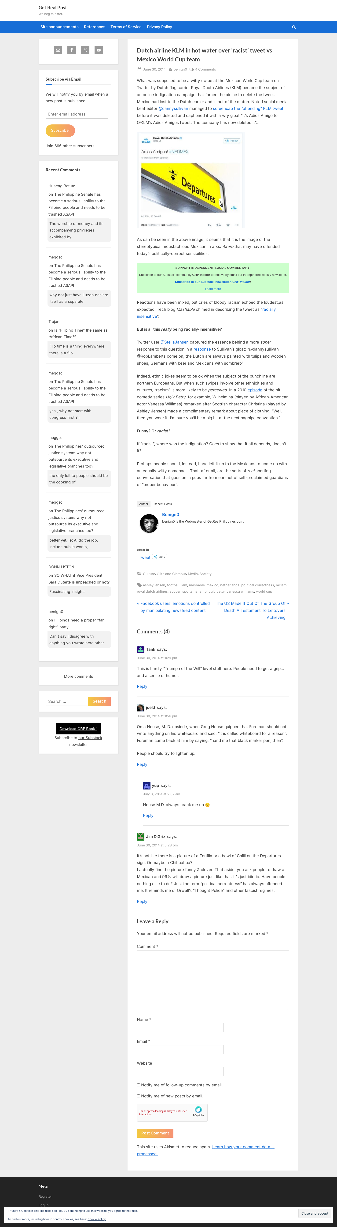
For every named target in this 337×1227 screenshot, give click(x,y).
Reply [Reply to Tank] (142, 686)
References (94, 26)
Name (144, 1019)
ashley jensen (154, 585)
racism (281, 585)
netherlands (229, 585)
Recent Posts (163, 504)
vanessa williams (240, 591)
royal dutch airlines (152, 591)
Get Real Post (53, 7)
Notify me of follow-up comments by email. (182, 1085)
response (202, 349)
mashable (197, 585)
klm (184, 585)
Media (193, 574)
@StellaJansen (175, 342)
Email (143, 1041)
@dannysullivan (173, 108)
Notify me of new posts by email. (172, 1096)
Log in (44, 1205)
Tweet (144, 556)
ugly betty (217, 591)
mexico (212, 585)
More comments (78, 676)
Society (206, 574)
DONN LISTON (61, 567)
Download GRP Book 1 (78, 729)
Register (45, 1196)
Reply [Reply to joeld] (142, 764)
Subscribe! (60, 130)
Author (143, 504)
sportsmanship (194, 591)
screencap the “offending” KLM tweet (248, 108)
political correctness (257, 585)
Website (144, 1063)
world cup (264, 591)
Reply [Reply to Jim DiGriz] (142, 901)
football (173, 585)
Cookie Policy (97, 1219)
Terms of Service (126, 26)
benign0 (180, 68)
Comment (147, 946)
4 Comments (205, 69)
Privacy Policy (159, 26)
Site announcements (59, 26)
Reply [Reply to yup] (148, 815)
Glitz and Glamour (171, 574)
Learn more (213, 289)
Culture (149, 574)
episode (255, 390)
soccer (175, 591)
